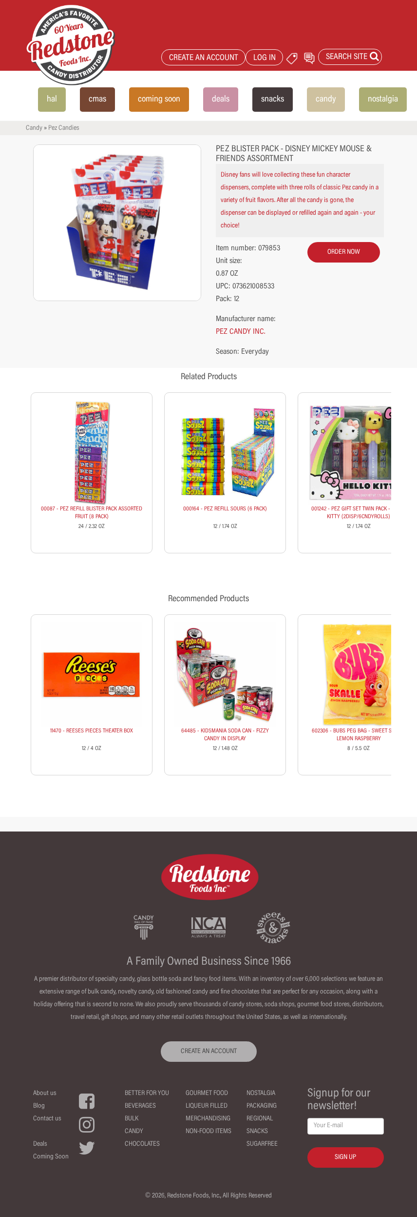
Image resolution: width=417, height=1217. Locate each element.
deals (220, 99)
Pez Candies (63, 128)
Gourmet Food (207, 1093)
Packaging (261, 1106)
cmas (97, 99)
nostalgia (383, 99)
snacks (272, 99)
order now (343, 252)
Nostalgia (260, 1093)
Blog (39, 1106)
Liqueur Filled (206, 1106)
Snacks (257, 1131)
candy (326, 99)
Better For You (147, 1093)
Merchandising (208, 1119)
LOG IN (264, 58)
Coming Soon (51, 1157)
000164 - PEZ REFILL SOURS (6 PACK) (225, 509)
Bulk (131, 1119)
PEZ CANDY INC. (240, 332)
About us (45, 1093)
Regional (259, 1119)
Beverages (140, 1106)
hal (52, 99)
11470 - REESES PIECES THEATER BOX (91, 731)
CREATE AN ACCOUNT (203, 58)
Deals (40, 1144)
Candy (34, 128)
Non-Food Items (208, 1131)
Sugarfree (262, 1144)
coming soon (159, 99)
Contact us (47, 1119)
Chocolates (142, 1144)
